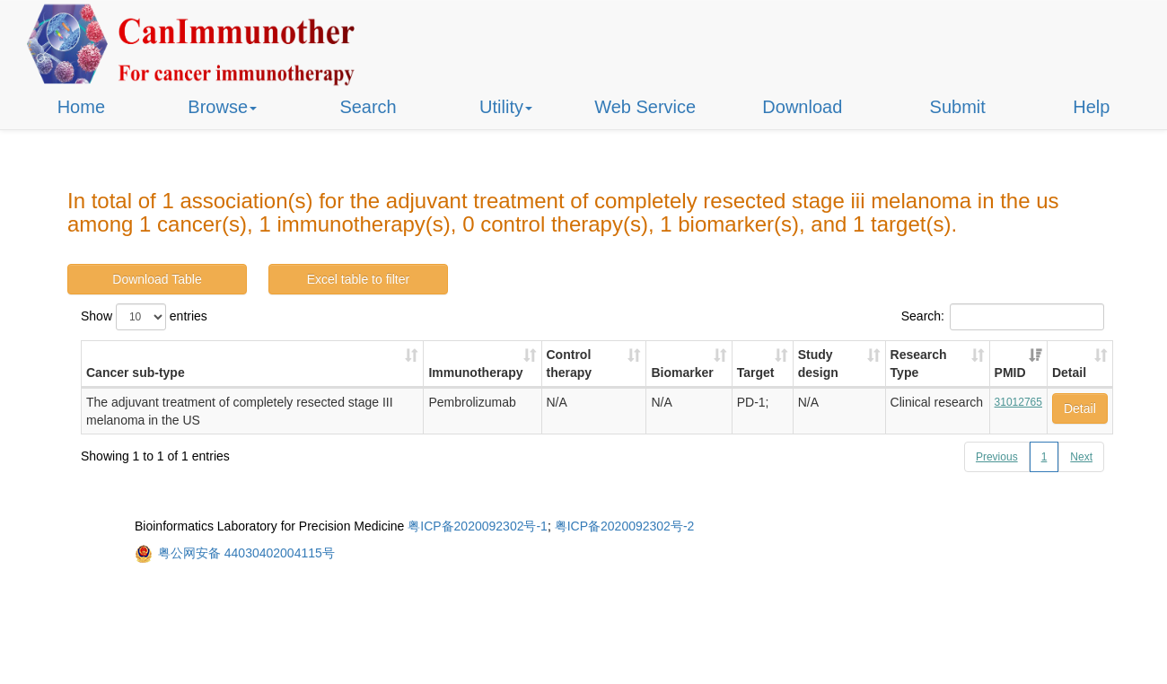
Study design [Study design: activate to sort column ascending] (818, 363)
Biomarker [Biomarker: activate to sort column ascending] (682, 372)
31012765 (1018, 402)
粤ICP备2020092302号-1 (478, 526)
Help (1091, 107)
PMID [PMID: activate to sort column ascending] (1010, 372)
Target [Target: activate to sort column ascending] (756, 372)
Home (81, 107)
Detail (1080, 408)
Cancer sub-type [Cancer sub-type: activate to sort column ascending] (135, 372)
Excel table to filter (358, 279)
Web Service (645, 107)
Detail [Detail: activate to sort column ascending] (1069, 372)
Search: (1002, 316)
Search (367, 107)
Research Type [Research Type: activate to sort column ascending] (919, 363)
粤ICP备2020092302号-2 (625, 526)
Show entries (144, 316)
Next (1081, 457)
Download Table (156, 279)
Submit (958, 107)
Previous (997, 457)
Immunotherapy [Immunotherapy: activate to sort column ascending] (475, 372)
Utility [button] (505, 107)
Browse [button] (222, 107)
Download (802, 107)
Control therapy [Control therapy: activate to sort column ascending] (569, 363)
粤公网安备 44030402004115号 (246, 553)
